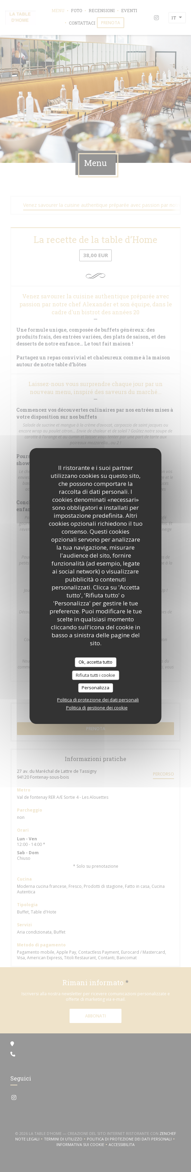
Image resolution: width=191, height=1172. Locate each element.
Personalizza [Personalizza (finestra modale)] (95, 687)
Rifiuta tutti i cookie (95, 675)
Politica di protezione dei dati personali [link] (98, 700)
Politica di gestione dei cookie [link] (97, 708)
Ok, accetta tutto (95, 662)
